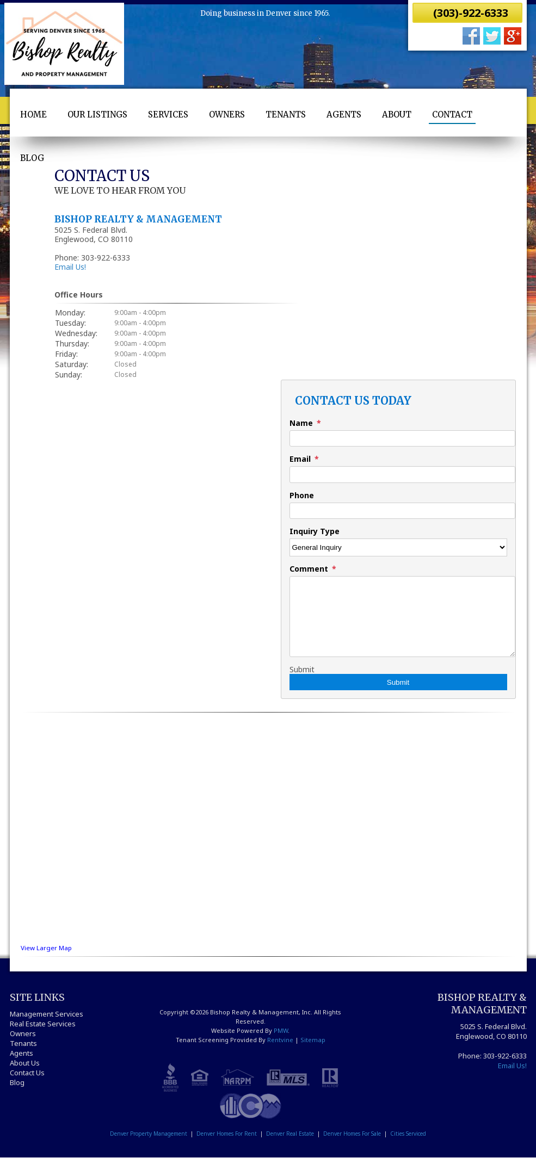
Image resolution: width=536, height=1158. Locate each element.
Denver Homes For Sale (352, 1133)
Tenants (286, 114)
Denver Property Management (148, 1133)
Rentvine (280, 1040)
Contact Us (27, 1073)
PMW (281, 1030)
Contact (452, 114)
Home (33, 114)
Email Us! (70, 267)
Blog (32, 158)
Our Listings (97, 114)
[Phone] (402, 511)
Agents (343, 114)
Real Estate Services (43, 1024)
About (396, 114)
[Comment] (402, 616)
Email (300, 458)
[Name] (402, 438)
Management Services (46, 1014)
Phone (301, 495)
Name (301, 423)
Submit (302, 669)
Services (168, 114)
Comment (308, 568)
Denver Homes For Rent (226, 1133)
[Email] (402, 474)
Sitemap (312, 1040)
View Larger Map (46, 948)
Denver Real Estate (290, 1133)
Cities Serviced (408, 1133)
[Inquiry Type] (398, 547)
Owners (227, 114)
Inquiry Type (314, 531)
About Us (25, 1063)
